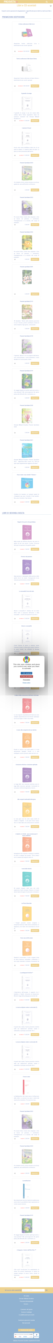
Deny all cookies (26, 676)
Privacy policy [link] (26, 682)
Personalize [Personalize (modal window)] (26, 679)
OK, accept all (26, 673)
